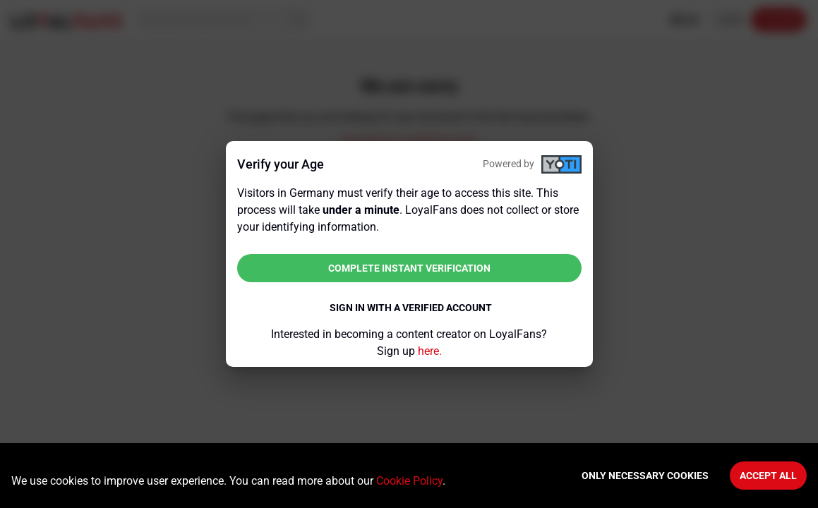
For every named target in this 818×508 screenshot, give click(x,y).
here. (430, 351)
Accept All (768, 475)
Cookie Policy (409, 481)
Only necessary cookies (645, 475)
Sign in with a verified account (411, 307)
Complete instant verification (409, 268)
